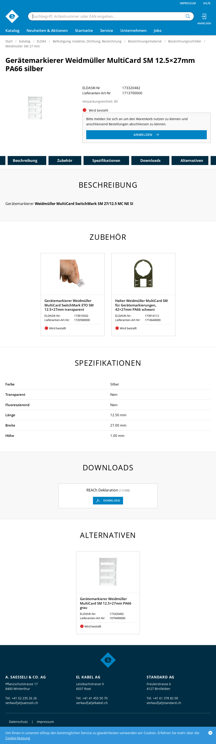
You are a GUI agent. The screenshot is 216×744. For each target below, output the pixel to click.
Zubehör (64, 160)
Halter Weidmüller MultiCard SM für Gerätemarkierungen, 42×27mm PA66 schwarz (141, 305)
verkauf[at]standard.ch (164, 703)
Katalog (24, 41)
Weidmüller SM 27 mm (22, 46)
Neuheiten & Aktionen (47, 30)
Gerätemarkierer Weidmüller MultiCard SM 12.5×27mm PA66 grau (105, 603)
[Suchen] (188, 16)
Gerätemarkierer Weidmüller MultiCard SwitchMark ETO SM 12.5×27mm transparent (69, 305)
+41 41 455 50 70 (95, 698)
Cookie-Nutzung (17, 738)
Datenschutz (18, 722)
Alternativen (192, 160)
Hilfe (207, 3)
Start (9, 41)
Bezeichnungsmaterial (145, 41)
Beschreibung (25, 160)
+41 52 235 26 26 (24, 698)
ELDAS (41, 41)
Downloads (150, 160)
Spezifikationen (106, 160)
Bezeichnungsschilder (184, 41)
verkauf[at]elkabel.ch (92, 703)
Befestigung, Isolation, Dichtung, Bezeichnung (87, 41)
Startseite (84, 30)
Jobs (157, 30)
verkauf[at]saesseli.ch (21, 703)
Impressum (188, 3)
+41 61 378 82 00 (165, 698)
